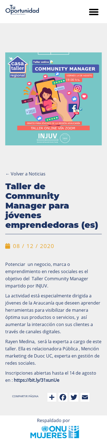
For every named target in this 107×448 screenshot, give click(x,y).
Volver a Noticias (25, 174)
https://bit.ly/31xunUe (36, 380)
